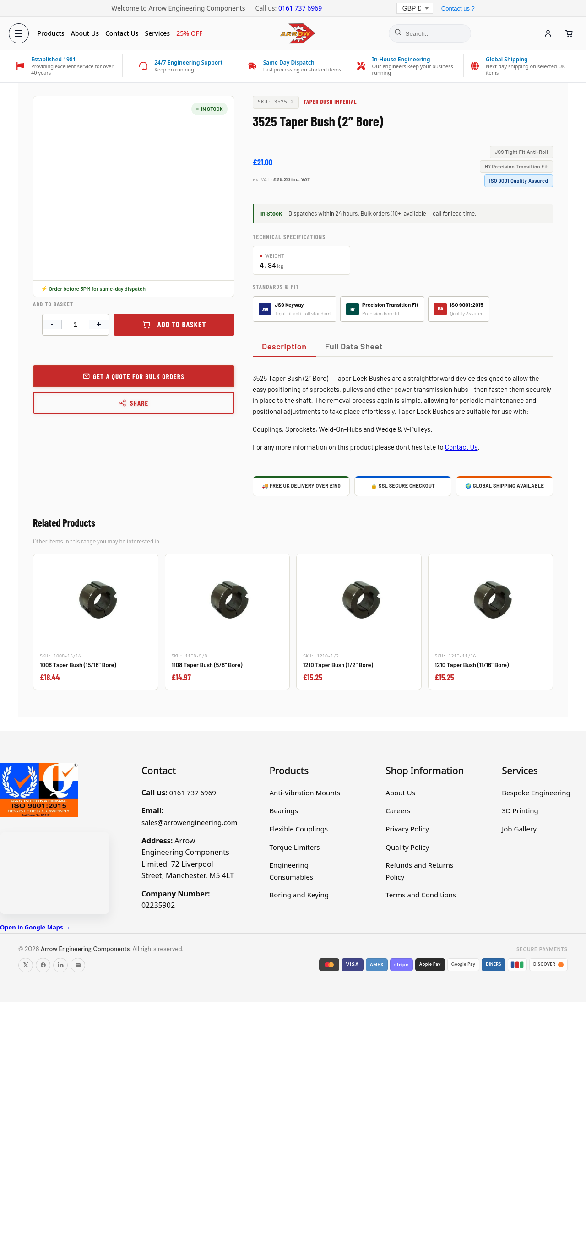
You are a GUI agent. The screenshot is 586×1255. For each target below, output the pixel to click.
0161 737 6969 (300, 8)
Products (52, 33)
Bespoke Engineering (536, 792)
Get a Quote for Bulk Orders (138, 376)
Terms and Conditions (420, 894)
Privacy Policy (407, 828)
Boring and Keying (299, 894)
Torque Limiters (295, 847)
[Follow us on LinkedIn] (60, 965)
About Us (87, 33)
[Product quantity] (75, 325)
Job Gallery (519, 828)
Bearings (284, 810)
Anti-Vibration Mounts (305, 792)
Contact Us (124, 33)
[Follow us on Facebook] (43, 965)
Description (284, 346)
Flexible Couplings (299, 828)
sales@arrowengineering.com (189, 822)
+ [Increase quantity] (99, 324)
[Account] (545, 33)
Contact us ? (458, 8)
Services (159, 33)
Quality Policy (407, 847)
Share (134, 403)
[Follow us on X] (25, 965)
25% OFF (192, 33)
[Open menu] (21, 33)
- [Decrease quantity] (52, 324)
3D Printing (520, 810)
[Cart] (567, 33)
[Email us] (78, 965)
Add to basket (181, 324)
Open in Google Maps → (35, 927)
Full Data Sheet (354, 346)
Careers (397, 810)
